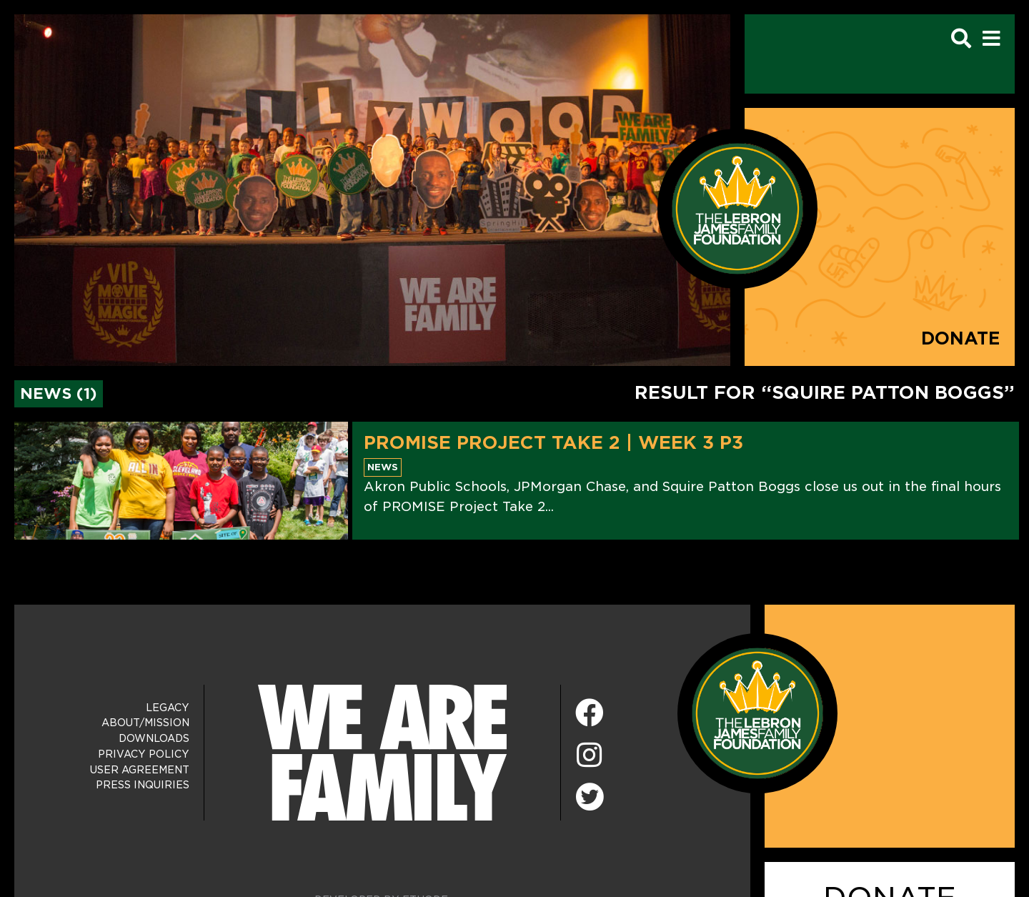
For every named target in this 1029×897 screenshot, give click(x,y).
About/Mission (145, 722)
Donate (960, 338)
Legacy (167, 707)
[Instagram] (589, 756)
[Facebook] (589, 714)
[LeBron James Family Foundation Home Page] (757, 712)
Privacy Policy (143, 754)
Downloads (154, 738)
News (382, 467)
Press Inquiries (142, 785)
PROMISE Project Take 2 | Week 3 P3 (553, 442)
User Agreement (139, 769)
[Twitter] (589, 795)
